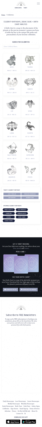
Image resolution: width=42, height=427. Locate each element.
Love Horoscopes (20, 401)
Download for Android (28, 289)
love (14, 248)
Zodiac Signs (36, 406)
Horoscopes (18, 8)
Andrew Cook (30, 198)
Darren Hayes (22, 213)
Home (3, 15)
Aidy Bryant (12, 198)
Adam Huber (21, 217)
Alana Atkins (9, 221)
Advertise (8, 411)
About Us (34, 411)
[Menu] (38, 4)
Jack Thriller (12, 194)
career (26, 248)
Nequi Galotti (9, 210)
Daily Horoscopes (8, 401)
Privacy (14, 411)
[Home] (21, 3)
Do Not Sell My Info (24, 411)
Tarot (25, 8)
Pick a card (21, 251)
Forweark (9, 213)
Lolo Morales (22, 210)
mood (19, 248)
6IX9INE (9, 217)
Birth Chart (18, 406)
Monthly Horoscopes (27, 404)
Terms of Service (35, 408)
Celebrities (5, 408)
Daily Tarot (27, 406)
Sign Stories (14, 408)
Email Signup (24, 408)
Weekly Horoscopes (14, 404)
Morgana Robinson (30, 194)
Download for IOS (10, 289)
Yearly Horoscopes (8, 406)
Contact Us (19, 413)
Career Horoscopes (33, 401)
